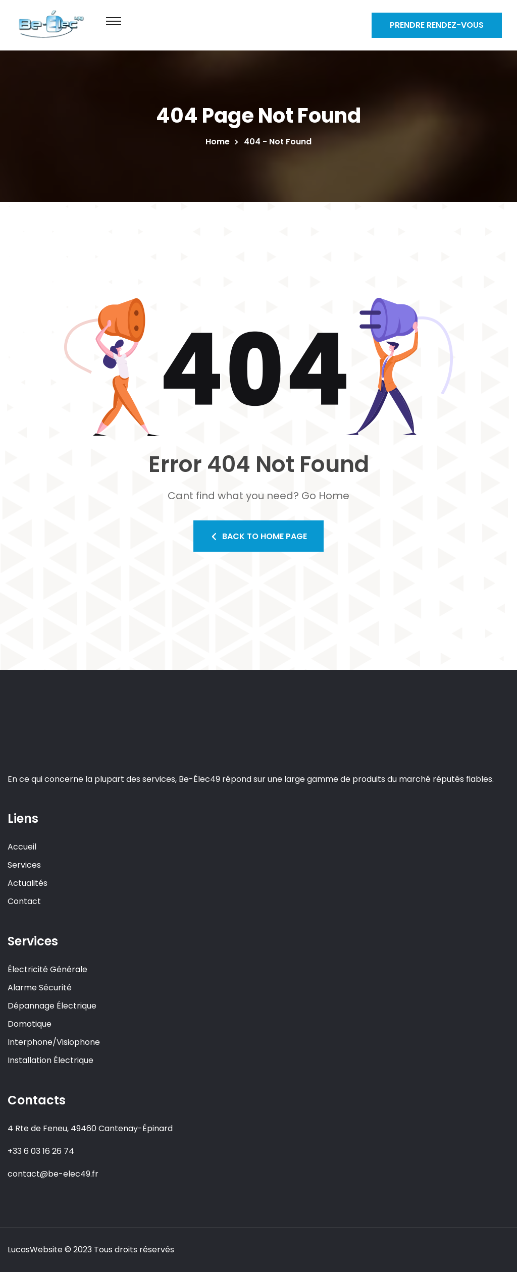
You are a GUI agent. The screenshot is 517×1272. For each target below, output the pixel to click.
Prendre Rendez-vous (437, 25)
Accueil (22, 847)
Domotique (29, 1024)
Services (24, 865)
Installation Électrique (50, 1060)
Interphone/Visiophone (54, 1042)
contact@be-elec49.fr (53, 1174)
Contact (24, 901)
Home (219, 141)
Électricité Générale (47, 969)
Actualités (27, 883)
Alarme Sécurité (40, 987)
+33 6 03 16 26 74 (41, 1151)
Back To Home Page (258, 536)
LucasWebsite (35, 1249)
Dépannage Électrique (52, 1006)
